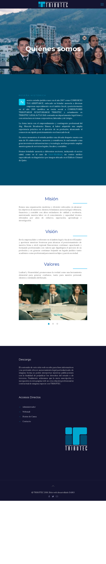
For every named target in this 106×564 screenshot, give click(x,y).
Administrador (29, 407)
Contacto (27, 421)
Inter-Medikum (55, 154)
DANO (72, 492)
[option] (53, 302)
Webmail (26, 412)
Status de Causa (30, 416)
